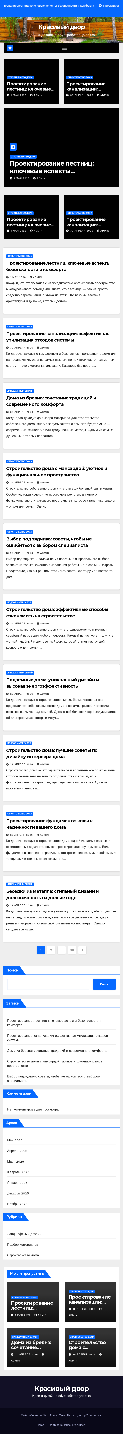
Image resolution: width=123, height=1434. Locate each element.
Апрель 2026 (17, 1151)
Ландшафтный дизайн (20, 391)
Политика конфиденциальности (67, 1424)
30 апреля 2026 (82, 95)
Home (40, 1424)
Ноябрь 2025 (17, 1204)
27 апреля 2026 (22, 834)
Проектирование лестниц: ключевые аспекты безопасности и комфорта (52, 171)
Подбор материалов (19, 602)
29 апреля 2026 (22, 482)
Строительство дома (20, 77)
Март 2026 (15, 1161)
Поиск (12, 970)
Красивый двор (61, 27)
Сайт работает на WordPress (39, 1415)
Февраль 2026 (18, 1172)
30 (72, 950)
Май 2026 (15, 1140)
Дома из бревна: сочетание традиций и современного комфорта (57, 1051)
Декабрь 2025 (18, 1193)
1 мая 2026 (19, 95)
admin (36, 95)
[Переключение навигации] (64, 48)
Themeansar (94, 1415)
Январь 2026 (17, 1183)
